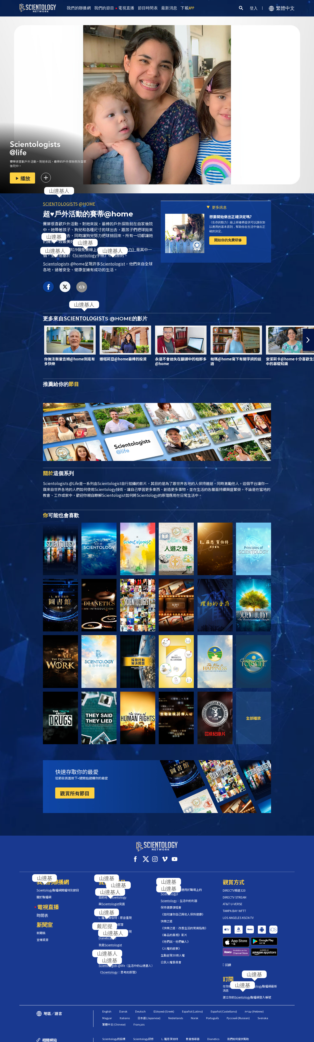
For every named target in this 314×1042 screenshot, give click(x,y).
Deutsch (140, 989)
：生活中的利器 (179, 896)
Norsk (194, 996)
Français (138, 1002)
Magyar (107, 996)
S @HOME (69, 204)
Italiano (125, 996)
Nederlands (175, 996)
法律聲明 (285, 1036)
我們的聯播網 (79, 8)
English (106, 989)
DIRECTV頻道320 (234, 886)
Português (212, 996)
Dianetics (213, 1017)
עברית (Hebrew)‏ (254, 989)
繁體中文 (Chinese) (114, 1002)
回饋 (228, 943)
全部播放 (253, 718)
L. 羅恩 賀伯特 (169, 1017)
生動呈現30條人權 (173, 951)
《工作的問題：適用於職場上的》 (181, 887)
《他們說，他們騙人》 (175, 937)
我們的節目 (104, 8)
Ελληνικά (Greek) (164, 989)
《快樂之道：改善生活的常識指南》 (184, 924)
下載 (188, 8)
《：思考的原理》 (118, 968)
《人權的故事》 (171, 944)
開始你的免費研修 (228, 240)
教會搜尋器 (192, 1017)
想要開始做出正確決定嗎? (230, 216)
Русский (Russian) (238, 996)
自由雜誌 (166, 1023)
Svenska (263, 996)
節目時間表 (148, 8)
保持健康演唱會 (171, 903)
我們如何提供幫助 (238, 1017)
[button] (308, 340)
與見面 (112, 899)
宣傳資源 (42, 935)
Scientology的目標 (113, 1017)
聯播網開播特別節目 (58, 886)
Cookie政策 (242, 1036)
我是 (110, 940)
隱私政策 (265, 1036)
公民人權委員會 (171, 958)
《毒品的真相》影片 (174, 930)
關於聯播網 (44, 893)
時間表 (42, 911)
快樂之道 (166, 917)
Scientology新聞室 (113, 1023)
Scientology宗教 (143, 1023)
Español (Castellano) (224, 989)
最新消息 (169, 8)
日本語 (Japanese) (149, 996)
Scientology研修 (143, 1017)
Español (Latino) (192, 989)
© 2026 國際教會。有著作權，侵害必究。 (55, 1036)
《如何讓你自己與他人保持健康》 (183, 910)
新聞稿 (41, 928)
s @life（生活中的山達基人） (126, 961)
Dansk (123, 989)
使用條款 (221, 1036)
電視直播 (126, 8)
